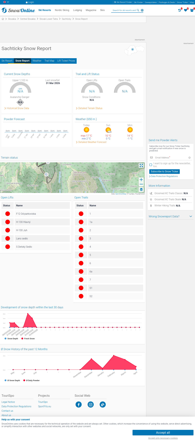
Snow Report (22, 60)
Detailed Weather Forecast (92, 142)
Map (192, 2)
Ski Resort (7, 60)
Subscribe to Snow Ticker (164, 171)
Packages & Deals (167, 2)
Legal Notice (8, 402)
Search (138, 10)
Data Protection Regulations (164, 176)
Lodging (77, 10)
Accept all (163, 432)
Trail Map (49, 60)
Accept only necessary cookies (163, 438)
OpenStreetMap (120, 194)
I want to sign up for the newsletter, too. (171, 165)
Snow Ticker (182, 2)
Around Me (142, 10)
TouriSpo (43, 402)
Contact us (7, 410)
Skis (102, 10)
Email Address (162, 157)
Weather (36, 60)
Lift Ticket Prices (66, 60)
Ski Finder (138, 2)
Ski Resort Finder (124, 2)
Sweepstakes (151, 2)
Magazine (91, 10)
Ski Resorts (44, 10)
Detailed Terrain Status (90, 108)
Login (31, 2)
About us (6, 415)
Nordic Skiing (62, 10)
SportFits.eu (44, 406)
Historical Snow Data (18, 108)
